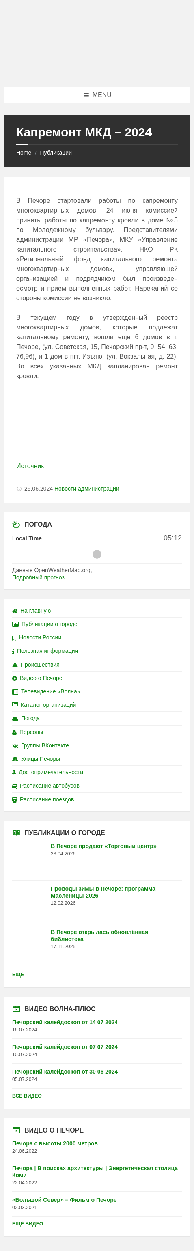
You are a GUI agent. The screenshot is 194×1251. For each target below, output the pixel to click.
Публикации (55, 152)
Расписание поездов (43, 799)
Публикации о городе (45, 624)
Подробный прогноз (38, 577)
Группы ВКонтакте (40, 745)
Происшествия (36, 664)
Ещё (18, 975)
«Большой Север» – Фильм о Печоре (64, 1200)
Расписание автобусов (46, 785)
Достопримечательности (47, 772)
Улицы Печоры (36, 759)
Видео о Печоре (37, 678)
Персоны (27, 732)
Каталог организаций (44, 705)
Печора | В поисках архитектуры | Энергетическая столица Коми (95, 1171)
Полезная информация (45, 651)
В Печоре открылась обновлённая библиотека (99, 935)
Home (23, 152)
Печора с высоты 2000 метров (55, 1143)
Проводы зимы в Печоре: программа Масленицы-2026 (103, 892)
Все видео (27, 1096)
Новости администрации (86, 488)
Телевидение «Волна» (46, 691)
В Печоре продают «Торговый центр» (104, 846)
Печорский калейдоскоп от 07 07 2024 (65, 1047)
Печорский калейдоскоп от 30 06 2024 (65, 1071)
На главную (31, 610)
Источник (30, 466)
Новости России (36, 637)
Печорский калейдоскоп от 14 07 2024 (65, 1022)
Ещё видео (27, 1224)
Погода (26, 718)
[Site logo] (97, 70)
